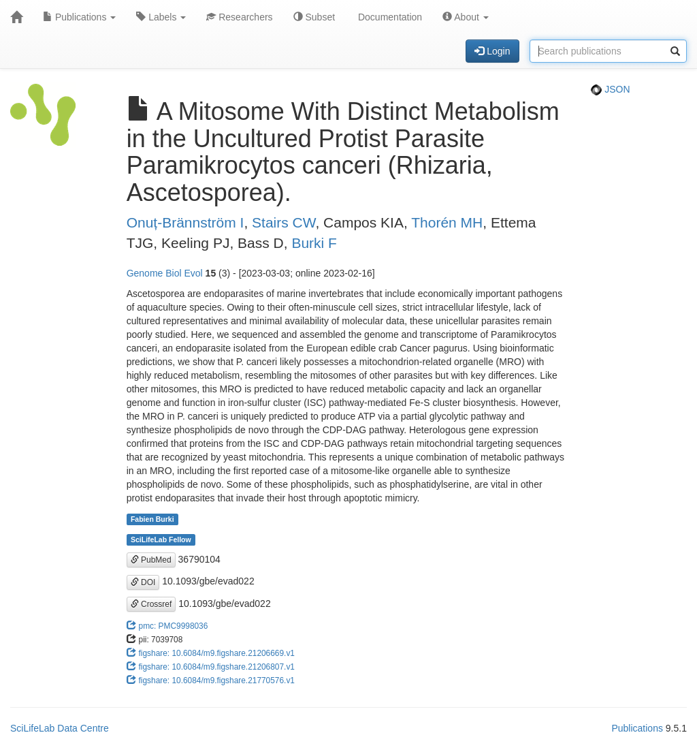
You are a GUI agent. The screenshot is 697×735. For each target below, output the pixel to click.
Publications (79, 17)
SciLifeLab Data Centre (59, 728)
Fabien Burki (152, 519)
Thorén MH (447, 222)
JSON (610, 89)
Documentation (388, 17)
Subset (314, 17)
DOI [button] (143, 582)
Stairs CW (283, 222)
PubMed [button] (151, 560)
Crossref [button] (151, 604)
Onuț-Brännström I (185, 222)
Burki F (314, 243)
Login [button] (492, 51)
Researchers (239, 17)
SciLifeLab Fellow (161, 539)
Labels (161, 17)
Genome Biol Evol (165, 273)
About (465, 17)
